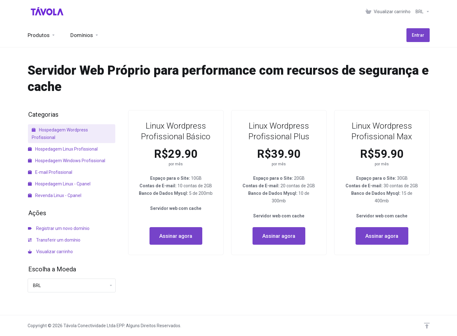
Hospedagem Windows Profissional (66, 160)
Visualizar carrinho (50, 251)
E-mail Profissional (50, 172)
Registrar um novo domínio (59, 228)
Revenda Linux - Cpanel (54, 195)
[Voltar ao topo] (427, 325)
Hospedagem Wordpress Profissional (60, 133)
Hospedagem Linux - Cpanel (59, 183)
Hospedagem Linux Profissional (63, 149)
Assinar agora (175, 236)
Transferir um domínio (54, 240)
